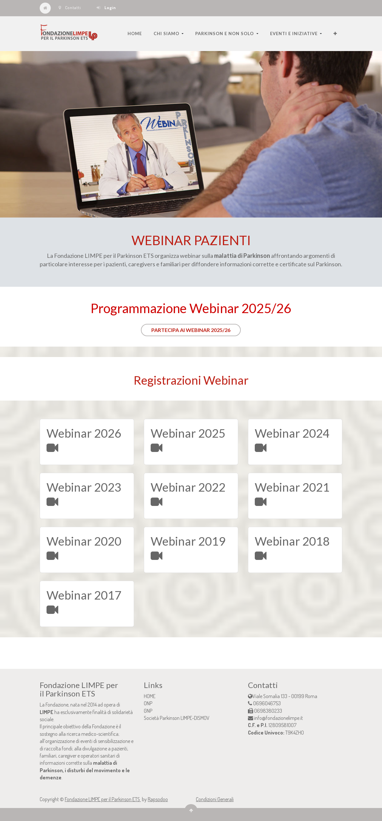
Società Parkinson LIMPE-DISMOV (177, 718)
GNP (148, 711)
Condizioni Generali (215, 799)
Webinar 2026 (84, 433)
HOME (150, 696)
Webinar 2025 (188, 433)
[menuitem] (134, 33)
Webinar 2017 (84, 595)
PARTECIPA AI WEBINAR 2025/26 (190, 330)
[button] (335, 33)
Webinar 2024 (292, 433)
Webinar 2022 (188, 487)
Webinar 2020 (84, 541)
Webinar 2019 (188, 541)
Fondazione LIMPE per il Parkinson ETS (103, 799)
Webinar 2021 (292, 487)
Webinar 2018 (292, 541)
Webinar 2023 (84, 487)
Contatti (70, 7)
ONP (148, 703)
